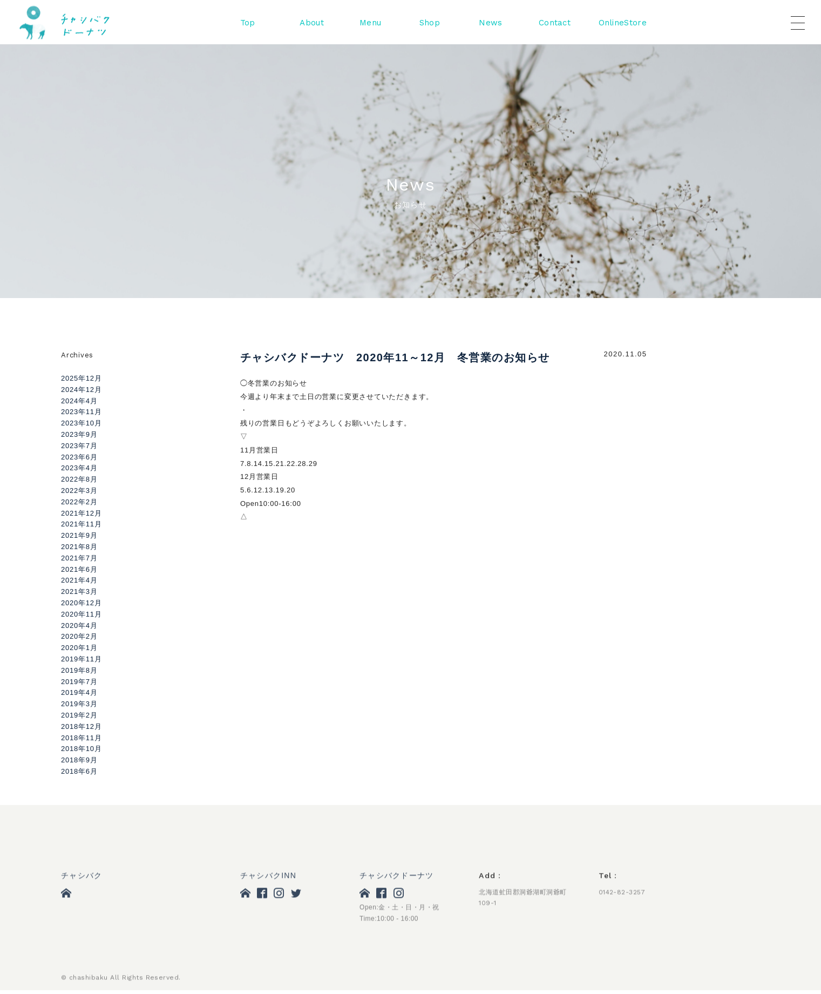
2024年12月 (81, 390)
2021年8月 (79, 547)
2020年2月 (79, 636)
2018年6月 (79, 771)
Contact (555, 23)
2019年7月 (79, 682)
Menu (370, 23)
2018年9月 (79, 760)
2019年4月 (79, 692)
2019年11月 (81, 659)
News (490, 23)
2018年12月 (81, 726)
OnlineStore (623, 23)
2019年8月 (79, 670)
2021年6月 (79, 569)
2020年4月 (79, 625)
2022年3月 (79, 490)
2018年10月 (81, 749)
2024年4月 (79, 401)
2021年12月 (81, 513)
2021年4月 (79, 580)
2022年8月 (79, 479)
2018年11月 (81, 738)
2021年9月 (79, 535)
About (312, 23)
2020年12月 (81, 603)
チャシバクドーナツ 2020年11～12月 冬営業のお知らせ (395, 358)
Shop (429, 23)
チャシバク (81, 877)
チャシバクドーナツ (396, 877)
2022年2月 (79, 502)
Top (247, 23)
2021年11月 (81, 524)
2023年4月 (79, 468)
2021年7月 (79, 558)
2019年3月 (79, 704)
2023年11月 (81, 412)
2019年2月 (79, 715)
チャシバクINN (268, 877)
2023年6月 (79, 457)
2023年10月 (81, 423)
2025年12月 (81, 378)
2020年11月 (81, 614)
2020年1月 (79, 648)
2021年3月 (79, 591)
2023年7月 (79, 446)
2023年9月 (79, 434)
